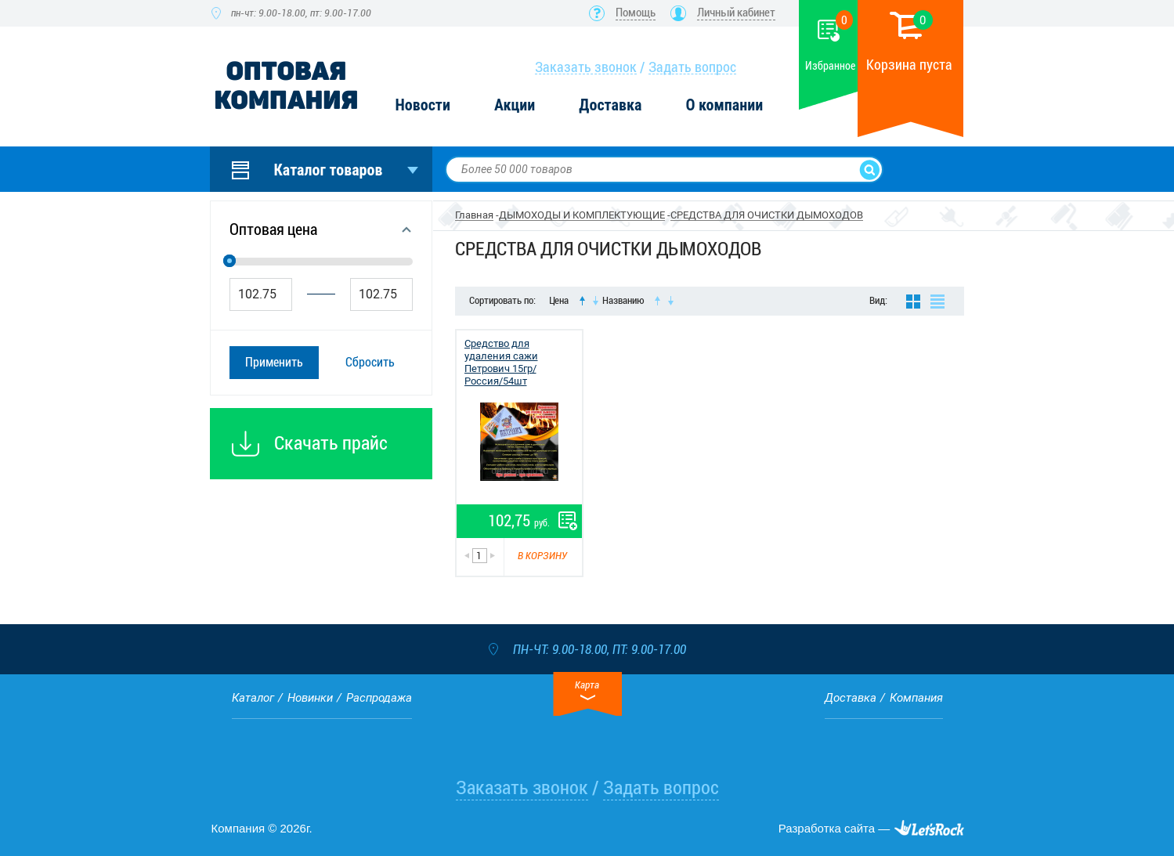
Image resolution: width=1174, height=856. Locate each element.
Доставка (610, 105)
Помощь (636, 12)
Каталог (253, 698)
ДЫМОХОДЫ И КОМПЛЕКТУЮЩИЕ (582, 215)
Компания (916, 698)
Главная (474, 215)
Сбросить (370, 362)
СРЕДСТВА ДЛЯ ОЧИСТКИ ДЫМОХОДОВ (766, 215)
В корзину (542, 556)
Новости (423, 105)
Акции (514, 105)
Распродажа (379, 698)
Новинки (310, 698)
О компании (724, 105)
